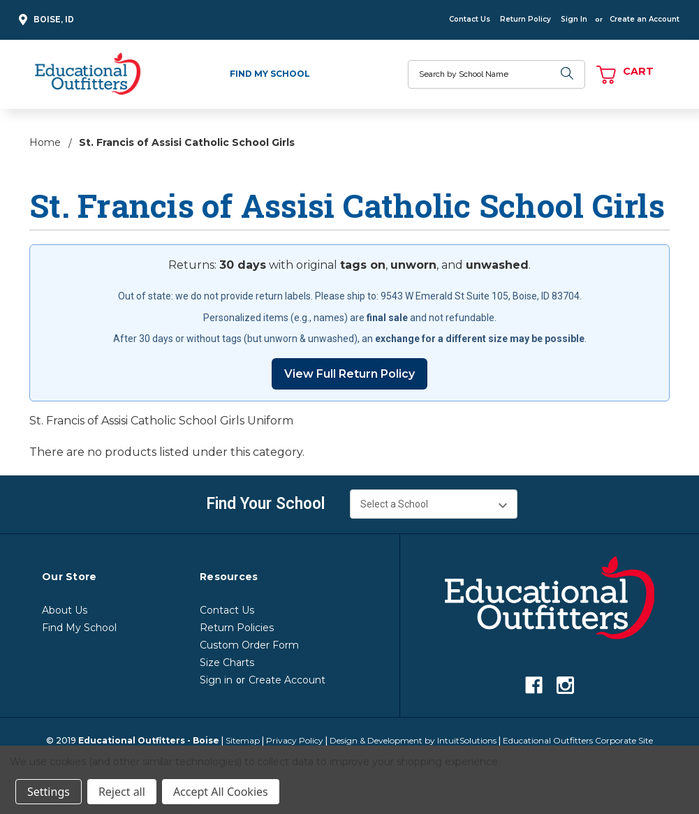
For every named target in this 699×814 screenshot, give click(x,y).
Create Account (287, 680)
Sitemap (243, 740)
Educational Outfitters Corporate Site (578, 740)
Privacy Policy (294, 740)
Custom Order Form (249, 645)
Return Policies (237, 627)
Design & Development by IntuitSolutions (413, 740)
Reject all (121, 791)
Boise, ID (44, 20)
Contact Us (469, 19)
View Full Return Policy (349, 373)
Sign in (216, 680)
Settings (48, 791)
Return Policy (525, 19)
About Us (64, 610)
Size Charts (227, 662)
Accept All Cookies (220, 791)
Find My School (270, 73)
